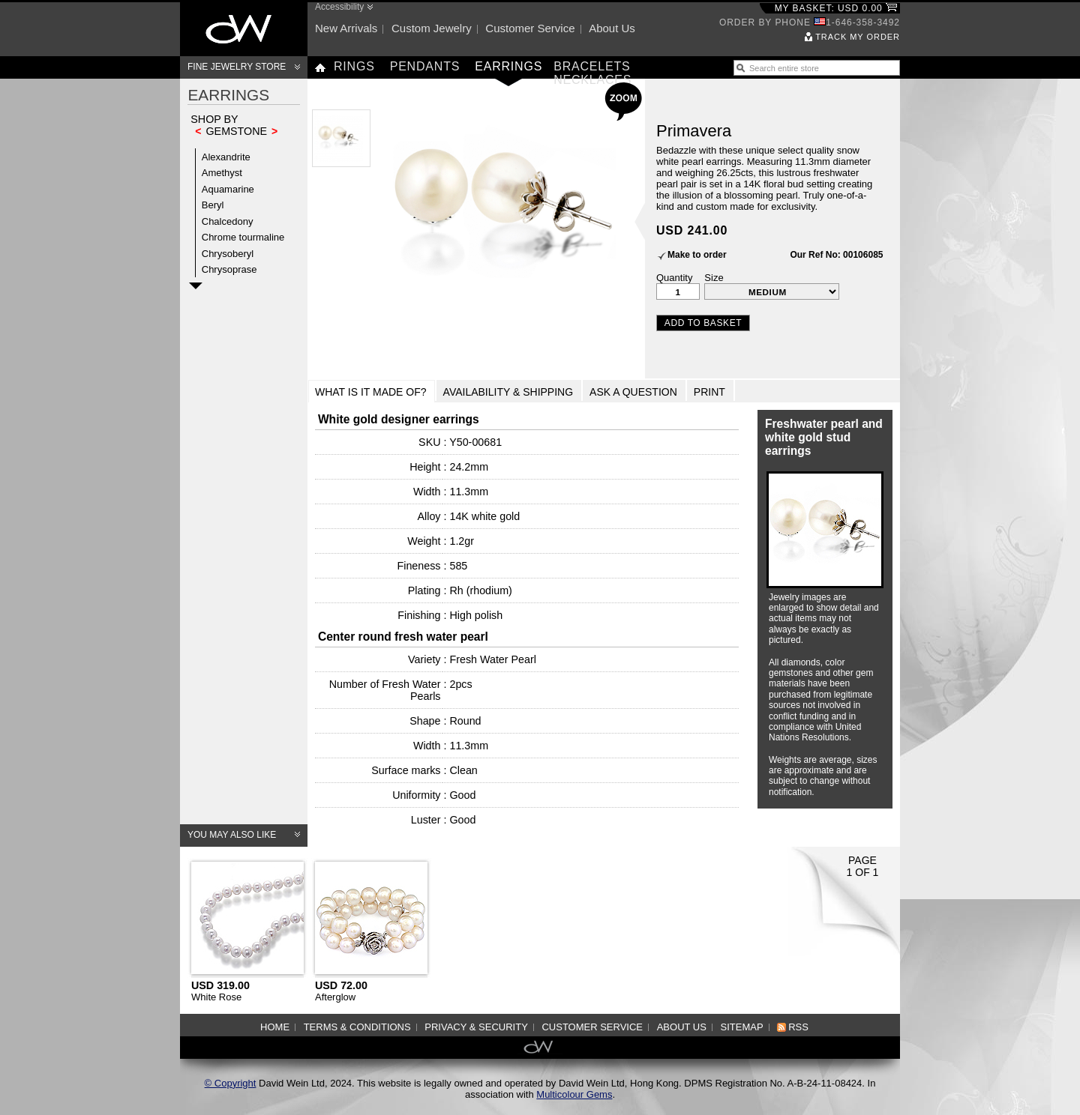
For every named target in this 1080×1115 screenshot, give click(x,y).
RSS (798, 1027)
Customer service (529, 28)
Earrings (508, 66)
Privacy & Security (476, 1027)
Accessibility (339, 6)
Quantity (674, 277)
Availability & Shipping (508, 392)
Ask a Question (633, 392)
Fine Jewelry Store (237, 66)
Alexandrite (226, 157)
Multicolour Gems (574, 1094)
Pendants (425, 66)
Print (709, 392)
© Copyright (230, 1083)
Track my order (857, 36)
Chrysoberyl (228, 253)
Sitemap (742, 1027)
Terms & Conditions (357, 1027)
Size (713, 277)
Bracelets (592, 66)
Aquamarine (228, 189)
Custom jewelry (432, 28)
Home (275, 1027)
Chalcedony (228, 221)
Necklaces (593, 79)
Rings (354, 66)
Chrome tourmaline (243, 237)
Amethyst (222, 172)
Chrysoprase (229, 269)
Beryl (213, 205)
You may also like (232, 835)
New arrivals (346, 28)
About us (612, 28)
